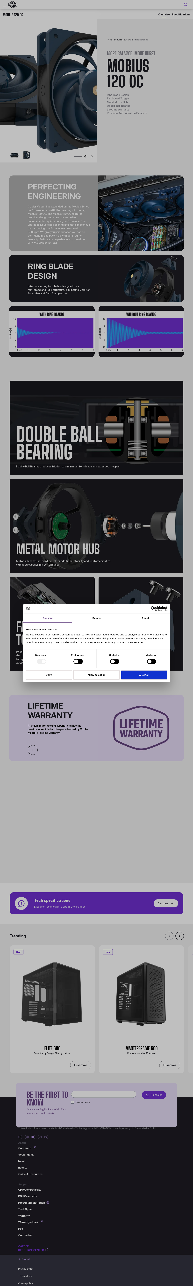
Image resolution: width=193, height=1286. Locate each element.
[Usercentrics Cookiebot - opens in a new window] (153, 608)
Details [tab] (97, 618)
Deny (49, 674)
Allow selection (96, 674)
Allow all (144, 674)
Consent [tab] (48, 618)
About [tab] (145, 618)
